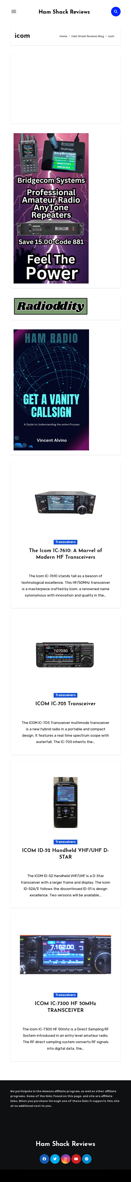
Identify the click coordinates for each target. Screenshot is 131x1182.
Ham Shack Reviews (64, 12)
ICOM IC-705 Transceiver (65, 704)
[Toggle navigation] (13, 11)
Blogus (78, 1176)
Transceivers (65, 542)
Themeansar (99, 1176)
